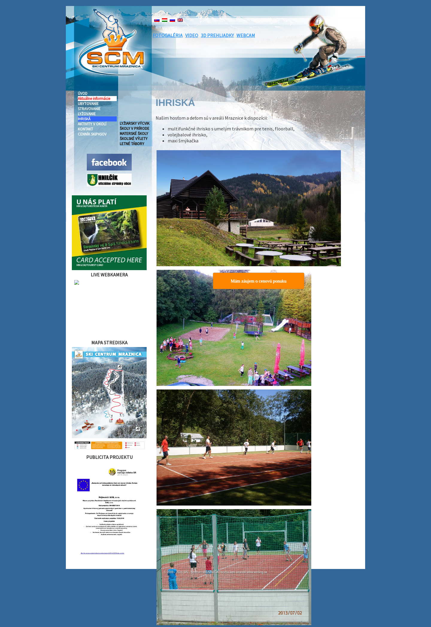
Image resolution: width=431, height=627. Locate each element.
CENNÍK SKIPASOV (92, 134)
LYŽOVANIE (87, 113)
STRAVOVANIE (89, 108)
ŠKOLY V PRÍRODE (134, 128)
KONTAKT (85, 129)
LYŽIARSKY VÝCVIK (134, 123)
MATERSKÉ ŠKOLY (134, 133)
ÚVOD (82, 93)
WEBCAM (245, 35)
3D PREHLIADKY (217, 35)
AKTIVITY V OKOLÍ (92, 124)
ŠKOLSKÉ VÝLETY (134, 138)
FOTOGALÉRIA (168, 35)
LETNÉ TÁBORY (132, 143)
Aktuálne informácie (94, 98)
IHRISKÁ (84, 118)
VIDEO (191, 35)
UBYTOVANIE (88, 103)
